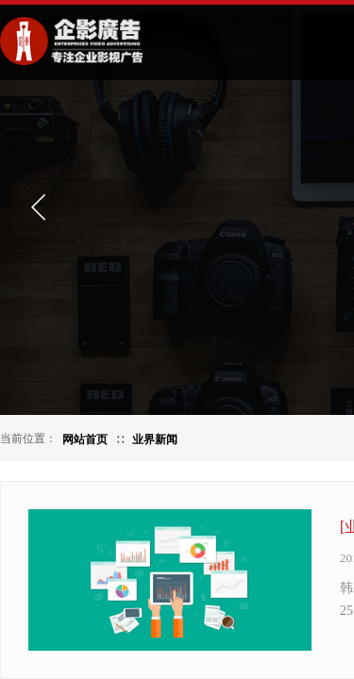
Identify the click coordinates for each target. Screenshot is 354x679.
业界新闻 (154, 439)
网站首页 (85, 439)
